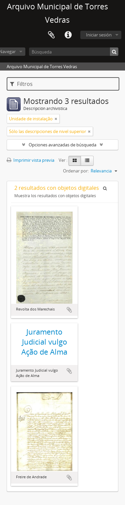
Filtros (21, 84)
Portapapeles (51, 35)
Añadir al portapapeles (69, 309)
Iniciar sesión (99, 35)
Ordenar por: (76, 171)
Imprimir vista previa (30, 160)
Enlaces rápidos (68, 35)
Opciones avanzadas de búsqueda (62, 145)
